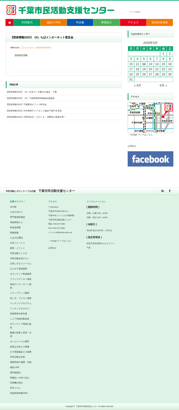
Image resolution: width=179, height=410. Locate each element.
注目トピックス (17, 243)
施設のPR (14, 367)
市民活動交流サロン (19, 258)
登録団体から (16, 222)
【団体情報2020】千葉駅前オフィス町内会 (26, 104)
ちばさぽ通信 (16, 237)
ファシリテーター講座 (20, 279)
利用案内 (27, 22)
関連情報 (14, 232)
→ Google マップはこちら (140, 134)
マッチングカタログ (19, 308)
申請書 (80, 22)
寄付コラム (15, 388)
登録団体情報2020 (43, 48)
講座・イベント (17, 248)
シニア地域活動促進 (19, 318)
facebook (169, 190)
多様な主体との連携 (19, 346)
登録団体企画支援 (18, 313)
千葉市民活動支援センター (87, 406)
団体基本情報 (21, 55)
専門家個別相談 (17, 217)
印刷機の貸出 (16, 382)
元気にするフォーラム (20, 263)
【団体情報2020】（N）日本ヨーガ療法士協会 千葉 (31, 92)
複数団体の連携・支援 (20, 362)
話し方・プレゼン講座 (20, 298)
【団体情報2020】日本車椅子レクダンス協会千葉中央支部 (34, 110)
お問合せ (132, 146)
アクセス (133, 22)
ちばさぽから (29, 48)
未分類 (13, 207)
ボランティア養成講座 (20, 274)
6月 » (163, 85)
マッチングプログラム (20, 303)
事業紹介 (106, 22)
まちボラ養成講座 (18, 268)
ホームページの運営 (19, 341)
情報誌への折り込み (19, 377)
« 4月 (137, 85)
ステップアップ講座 (19, 293)
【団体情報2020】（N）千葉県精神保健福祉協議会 (30, 98)
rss (162, 190)
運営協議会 (15, 372)
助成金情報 (15, 227)
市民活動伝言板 (17, 357)
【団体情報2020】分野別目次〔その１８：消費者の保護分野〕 (36, 117)
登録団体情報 (159, 22)
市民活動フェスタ (18, 253)
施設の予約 (53, 22)
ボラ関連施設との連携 (20, 352)
